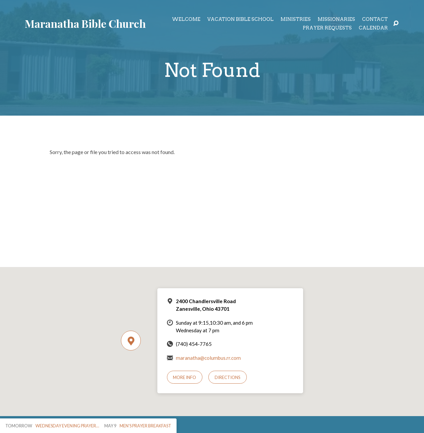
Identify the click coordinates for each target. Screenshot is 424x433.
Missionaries (336, 19)
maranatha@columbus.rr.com (208, 358)
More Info (184, 377)
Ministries (296, 19)
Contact (375, 19)
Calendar (373, 28)
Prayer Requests (327, 28)
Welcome (186, 19)
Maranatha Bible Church (85, 23)
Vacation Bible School (240, 19)
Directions (227, 377)
